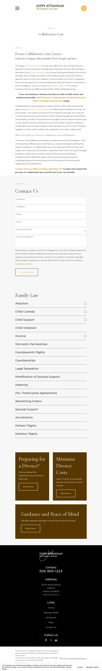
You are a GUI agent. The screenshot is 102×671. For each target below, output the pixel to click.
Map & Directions (51, 595)
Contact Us (51, 627)
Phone (18, 214)
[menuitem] (49, 303)
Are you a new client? (24, 229)
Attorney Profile (51, 613)
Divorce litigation (39, 72)
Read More (28, 487)
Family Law (51, 617)
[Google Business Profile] (56, 640)
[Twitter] (51, 640)
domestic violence (58, 86)
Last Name (20, 207)
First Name (20, 199)
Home (51, 608)
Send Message (27, 272)
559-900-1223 (51, 571)
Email (18, 222)
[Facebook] (46, 640)
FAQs (51, 622)
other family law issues (37, 109)
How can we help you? (25, 237)
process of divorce (33, 66)
